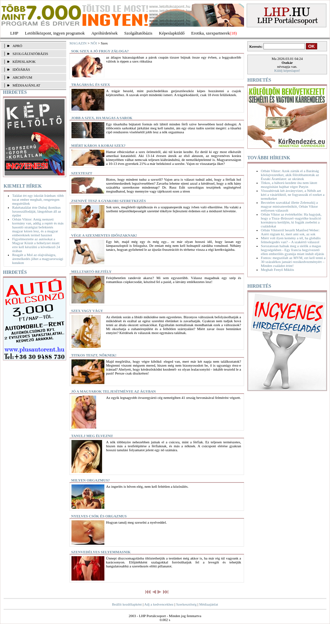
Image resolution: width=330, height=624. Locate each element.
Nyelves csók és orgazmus (99, 516)
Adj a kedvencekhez (159, 604)
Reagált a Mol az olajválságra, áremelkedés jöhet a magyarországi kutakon (37, 259)
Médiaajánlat (208, 604)
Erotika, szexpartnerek (210, 33)
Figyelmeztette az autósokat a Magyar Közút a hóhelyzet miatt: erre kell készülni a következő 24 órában (36, 245)
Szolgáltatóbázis (138, 33)
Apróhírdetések (104, 33)
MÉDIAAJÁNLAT (26, 85)
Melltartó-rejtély (91, 271)
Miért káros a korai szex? (98, 145)
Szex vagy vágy (87, 311)
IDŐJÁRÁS (21, 69)
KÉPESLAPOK (24, 62)
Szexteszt (81, 173)
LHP (14, 33)
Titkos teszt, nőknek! (93, 355)
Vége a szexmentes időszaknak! (104, 235)
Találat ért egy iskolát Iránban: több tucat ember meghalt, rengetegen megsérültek (38, 199)
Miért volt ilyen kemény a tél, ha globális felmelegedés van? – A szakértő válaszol (290, 240)
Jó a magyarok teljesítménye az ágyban (113, 391)
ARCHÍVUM (22, 77)
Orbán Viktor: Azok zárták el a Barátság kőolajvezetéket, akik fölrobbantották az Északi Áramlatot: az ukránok (290, 175)
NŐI (94, 43)
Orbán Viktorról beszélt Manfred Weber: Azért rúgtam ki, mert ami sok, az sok (290, 232)
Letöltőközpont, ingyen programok (55, 33)
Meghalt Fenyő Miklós (277, 270)
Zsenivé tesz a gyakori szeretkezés (108, 201)
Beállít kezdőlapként (127, 604)
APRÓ (17, 46)
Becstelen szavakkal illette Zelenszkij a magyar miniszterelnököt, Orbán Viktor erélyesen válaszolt (289, 206)
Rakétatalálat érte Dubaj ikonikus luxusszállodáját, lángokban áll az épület (36, 211)
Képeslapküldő (172, 33)
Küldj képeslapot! (287, 70)
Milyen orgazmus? (90, 480)
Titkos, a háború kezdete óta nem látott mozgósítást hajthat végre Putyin (289, 185)
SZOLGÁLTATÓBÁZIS (30, 54)
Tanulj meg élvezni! (92, 436)
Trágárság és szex (90, 85)
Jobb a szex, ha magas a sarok (101, 118)
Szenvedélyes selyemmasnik (100, 552)
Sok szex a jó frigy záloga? (100, 51)
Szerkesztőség (186, 604)
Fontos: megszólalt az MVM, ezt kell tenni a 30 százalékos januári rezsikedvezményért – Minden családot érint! (293, 262)
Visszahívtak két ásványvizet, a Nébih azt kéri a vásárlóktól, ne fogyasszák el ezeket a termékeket (292, 194)
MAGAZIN (78, 43)
